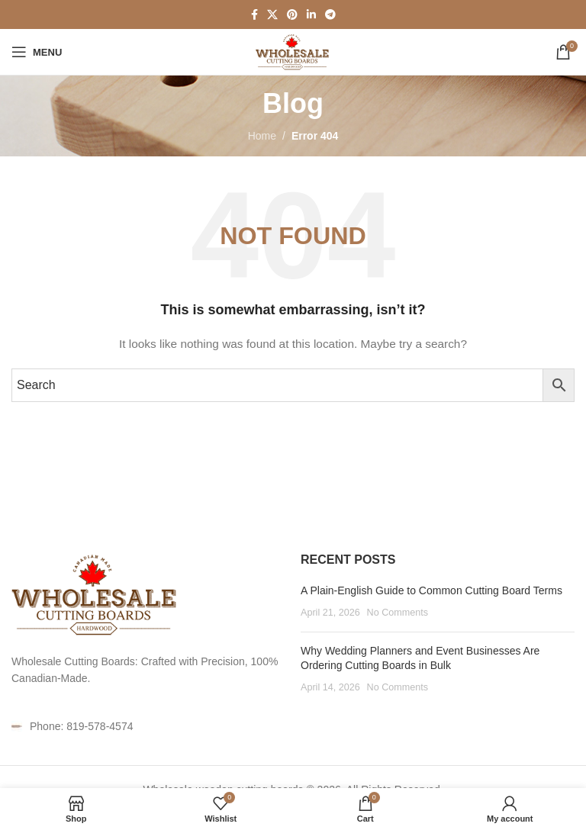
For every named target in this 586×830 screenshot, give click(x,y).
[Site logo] (293, 51)
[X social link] (272, 15)
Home (262, 136)
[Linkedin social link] (311, 15)
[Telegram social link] (330, 15)
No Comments (397, 612)
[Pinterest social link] (292, 15)
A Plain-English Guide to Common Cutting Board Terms (431, 590)
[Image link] (95, 593)
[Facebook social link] (254, 15)
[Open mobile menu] (36, 52)
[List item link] (148, 726)
